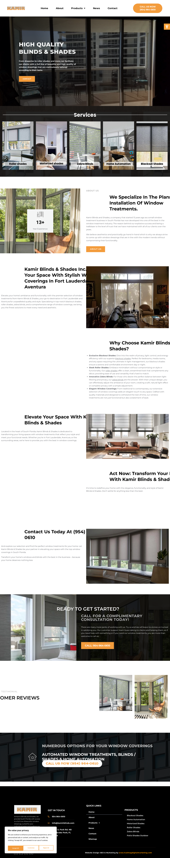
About (60, 8)
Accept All (46, 848)
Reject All (30, 848)
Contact (112, 8)
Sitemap (93, 839)
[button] (167, 27)
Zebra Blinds (133, 831)
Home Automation (136, 819)
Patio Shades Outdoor (137, 835)
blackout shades (123, 358)
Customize (15, 848)
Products (78, 8)
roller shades (111, 371)
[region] (31, 841)
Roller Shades (133, 827)
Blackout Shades (135, 815)
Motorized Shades (135, 823)
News (96, 8)
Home (44, 8)
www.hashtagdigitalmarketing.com (135, 853)
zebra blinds (117, 380)
